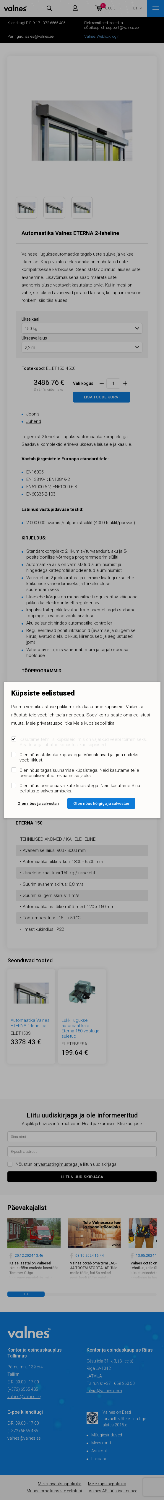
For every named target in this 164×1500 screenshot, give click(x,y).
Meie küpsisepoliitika (93, 723)
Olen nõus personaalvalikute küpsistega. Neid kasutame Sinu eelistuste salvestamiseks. (80, 788)
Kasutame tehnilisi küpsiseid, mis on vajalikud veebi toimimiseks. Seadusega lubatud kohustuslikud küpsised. (83, 742)
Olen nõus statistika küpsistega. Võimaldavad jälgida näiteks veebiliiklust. (79, 757)
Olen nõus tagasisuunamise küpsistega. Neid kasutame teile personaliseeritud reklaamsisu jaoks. (79, 773)
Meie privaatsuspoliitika (49, 723)
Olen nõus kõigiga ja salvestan (101, 803)
